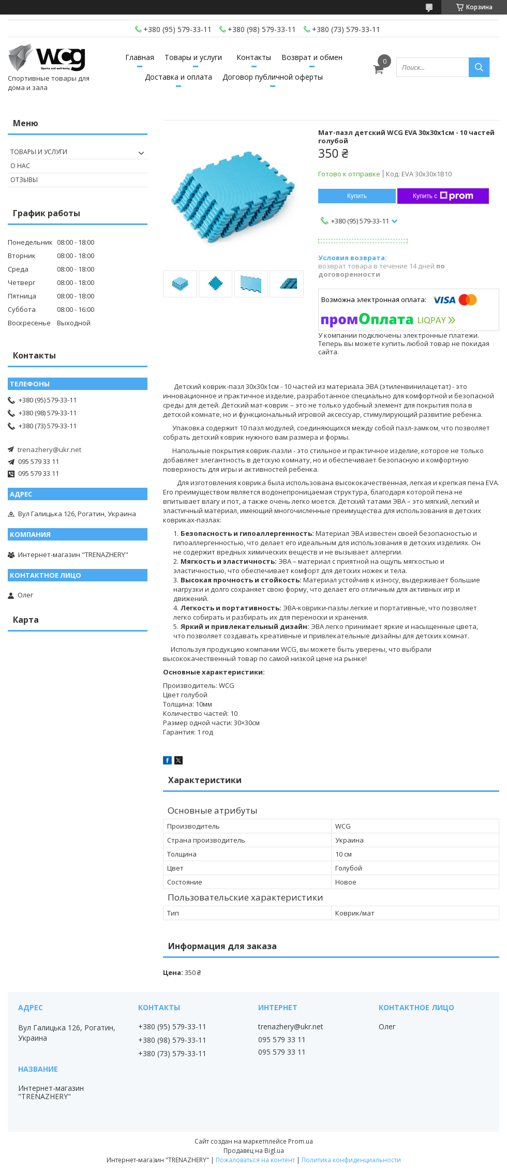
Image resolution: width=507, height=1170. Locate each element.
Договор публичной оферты (272, 77)
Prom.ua (300, 1141)
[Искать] (479, 67)
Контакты (253, 57)
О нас (20, 165)
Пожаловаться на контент (255, 1160)
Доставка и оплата (178, 77)
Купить (357, 196)
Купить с (443, 196)
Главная (139, 57)
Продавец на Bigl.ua (253, 1150)
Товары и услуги (193, 57)
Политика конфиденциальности (351, 1160)
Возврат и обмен (311, 57)
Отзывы (24, 179)
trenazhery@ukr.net (49, 449)
